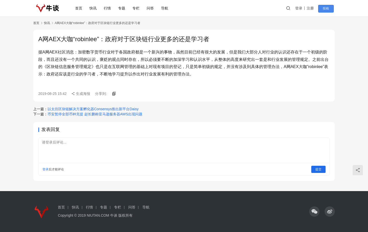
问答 (151, 8)
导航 (165, 8)
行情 (108, 8)
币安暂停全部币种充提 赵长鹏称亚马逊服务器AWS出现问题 (95, 114)
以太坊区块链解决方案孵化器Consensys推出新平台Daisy (93, 109)
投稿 (328, 8)
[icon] (314, 211)
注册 (312, 8)
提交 (318, 169)
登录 (301, 8)
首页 (80, 8)
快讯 (94, 8)
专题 (122, 8)
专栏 (137, 8)
